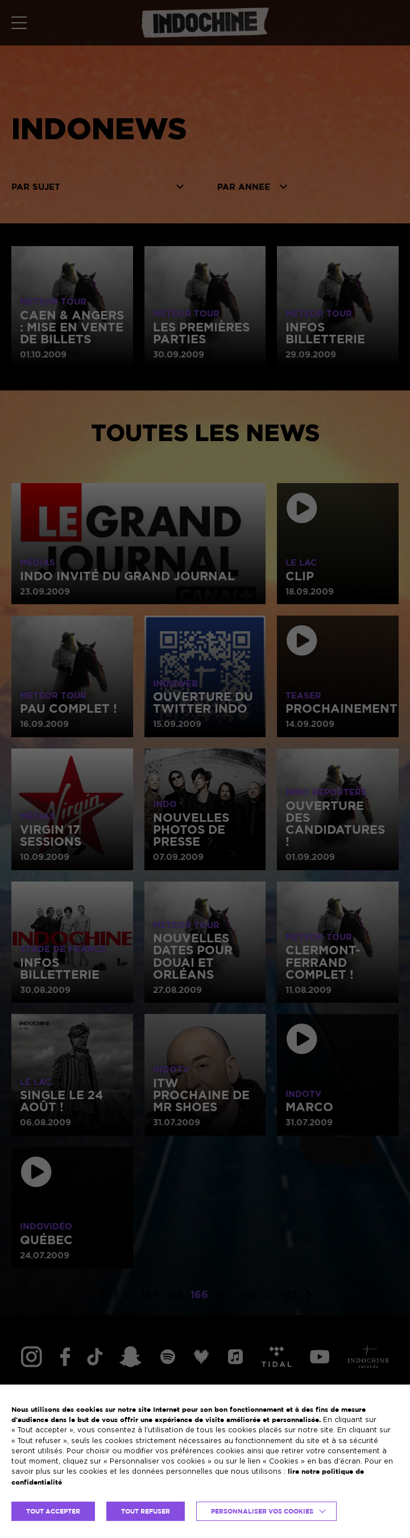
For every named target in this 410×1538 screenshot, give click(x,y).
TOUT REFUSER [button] (145, 1511)
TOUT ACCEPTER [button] (53, 1511)
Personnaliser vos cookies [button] (262, 1511)
